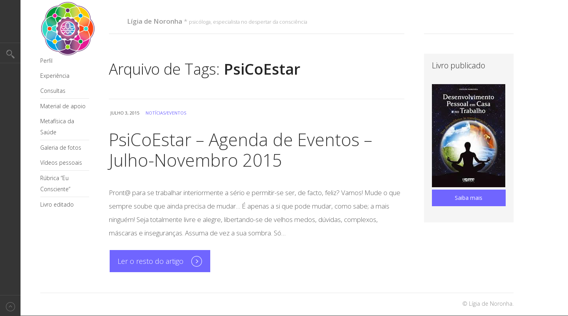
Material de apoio (63, 106)
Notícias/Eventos (166, 113)
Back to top (10, 305)
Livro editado (57, 204)
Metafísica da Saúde (57, 126)
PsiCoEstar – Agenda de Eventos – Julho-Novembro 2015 (240, 150)
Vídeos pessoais (61, 162)
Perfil (46, 60)
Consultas (52, 90)
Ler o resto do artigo (150, 261)
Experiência (54, 75)
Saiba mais (468, 197)
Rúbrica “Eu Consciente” (55, 183)
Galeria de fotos (60, 147)
